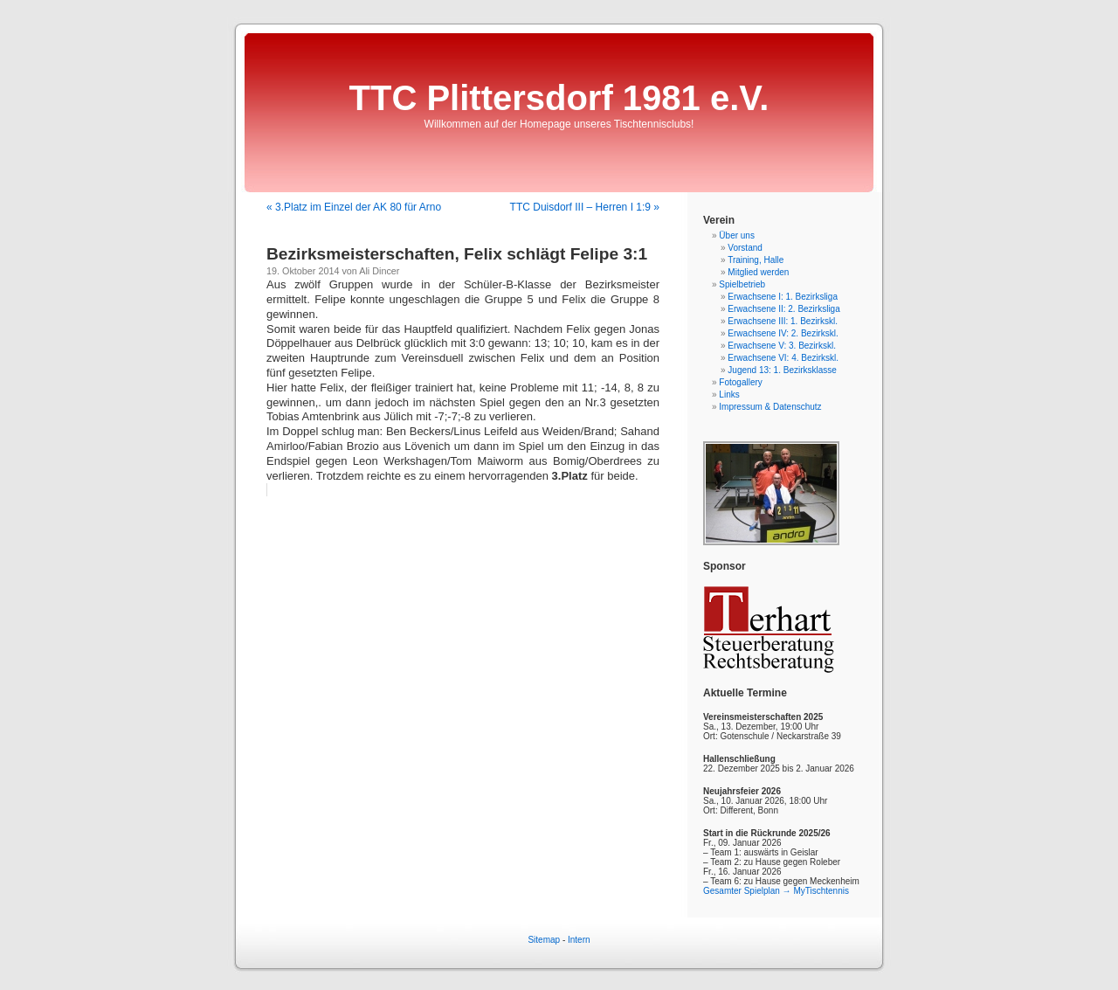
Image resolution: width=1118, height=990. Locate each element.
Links (729, 394)
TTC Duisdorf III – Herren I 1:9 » (584, 207)
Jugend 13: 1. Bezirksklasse (782, 370)
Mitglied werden (758, 272)
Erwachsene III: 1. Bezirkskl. (783, 321)
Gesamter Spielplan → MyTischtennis (776, 891)
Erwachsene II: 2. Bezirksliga (783, 309)
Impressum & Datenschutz (770, 407)
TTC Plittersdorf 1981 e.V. (559, 98)
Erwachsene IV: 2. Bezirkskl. (783, 333)
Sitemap (544, 940)
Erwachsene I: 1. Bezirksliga (783, 296)
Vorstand (745, 248)
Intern (579, 940)
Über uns (737, 235)
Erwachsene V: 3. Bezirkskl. (782, 345)
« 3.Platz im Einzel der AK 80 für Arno (353, 207)
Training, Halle (755, 260)
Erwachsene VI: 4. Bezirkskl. (783, 358)
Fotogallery (740, 382)
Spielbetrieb (742, 284)
